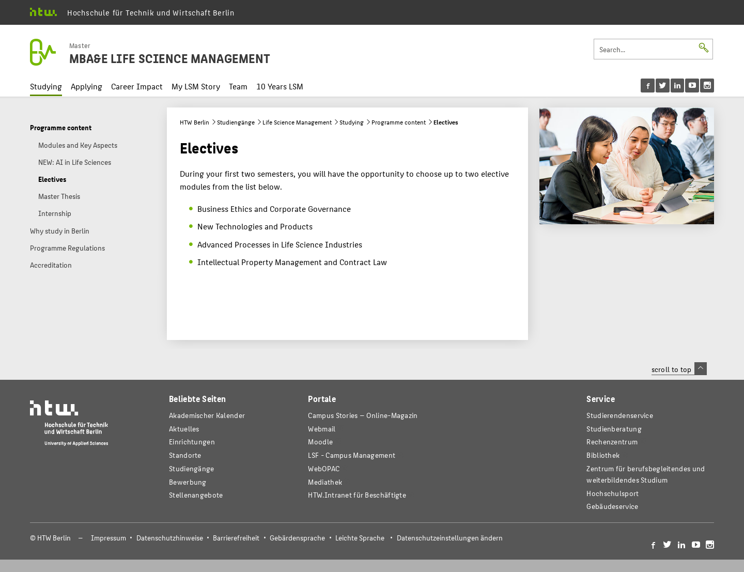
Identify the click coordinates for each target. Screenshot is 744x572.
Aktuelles (184, 428)
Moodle (320, 441)
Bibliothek (602, 455)
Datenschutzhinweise (169, 537)
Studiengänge (236, 122)
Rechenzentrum (612, 441)
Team (238, 86)
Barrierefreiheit (236, 537)
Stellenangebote (196, 494)
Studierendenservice (619, 415)
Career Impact (137, 86)
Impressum (108, 537)
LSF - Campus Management (351, 455)
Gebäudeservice (612, 506)
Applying (86, 86)
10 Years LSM (279, 86)
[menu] (678, 85)
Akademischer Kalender (207, 415)
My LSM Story (196, 86)
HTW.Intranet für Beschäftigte (357, 494)
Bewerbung (188, 481)
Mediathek (325, 481)
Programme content (398, 122)
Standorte (185, 455)
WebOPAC (323, 468)
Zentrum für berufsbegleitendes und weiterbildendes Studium (645, 474)
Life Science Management (297, 122)
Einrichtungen (192, 441)
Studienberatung (613, 428)
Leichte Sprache (359, 537)
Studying (46, 86)
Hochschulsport (612, 493)
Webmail (321, 428)
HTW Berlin (194, 122)
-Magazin (362, 415)
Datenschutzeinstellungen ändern (450, 537)
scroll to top (679, 369)
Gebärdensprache (297, 537)
